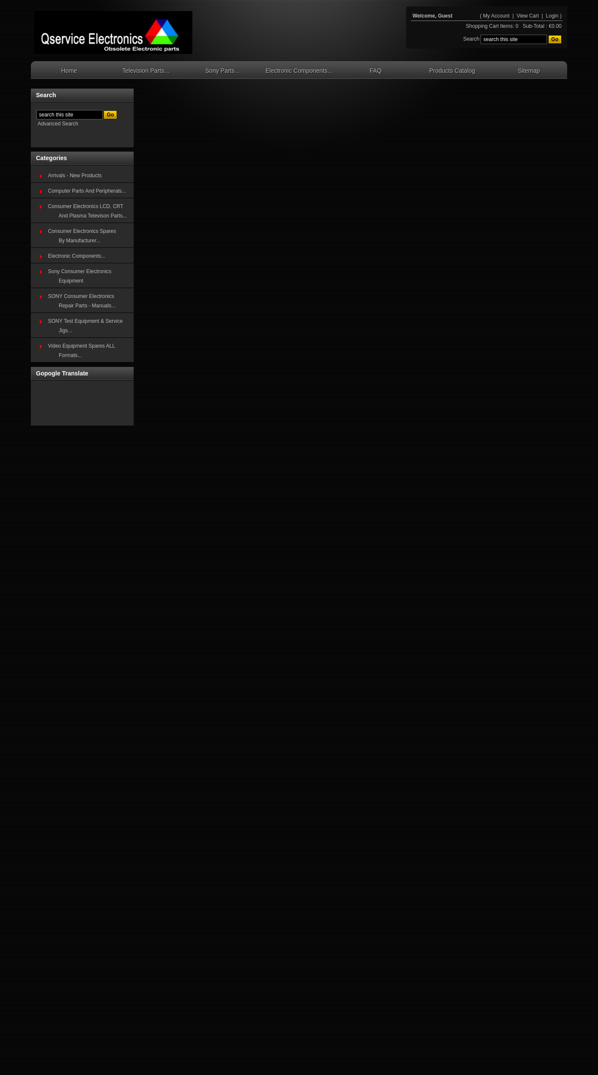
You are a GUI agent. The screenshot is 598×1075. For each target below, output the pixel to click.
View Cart (528, 16)
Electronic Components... (299, 70)
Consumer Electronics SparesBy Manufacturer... (82, 236)
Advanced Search (58, 124)
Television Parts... (145, 70)
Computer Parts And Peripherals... (87, 191)
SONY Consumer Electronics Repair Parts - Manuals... (82, 301)
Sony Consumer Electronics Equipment (79, 276)
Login (552, 16)
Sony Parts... (222, 70)
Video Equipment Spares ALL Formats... (81, 350)
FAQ (376, 70)
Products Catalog (452, 70)
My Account (496, 16)
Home (69, 70)
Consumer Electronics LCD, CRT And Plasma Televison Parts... (87, 211)
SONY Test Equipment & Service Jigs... (85, 326)
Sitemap (529, 70)
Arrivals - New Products (75, 176)
